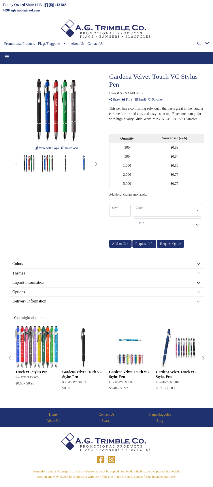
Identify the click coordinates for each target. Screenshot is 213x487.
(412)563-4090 (166, 7)
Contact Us (95, 43)
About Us (77, 43)
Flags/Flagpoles (49, 43)
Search (106, 420)
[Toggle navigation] (6, 57)
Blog (159, 420)
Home (53, 414)
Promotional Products (19, 43)
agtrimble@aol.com (194, 7)
